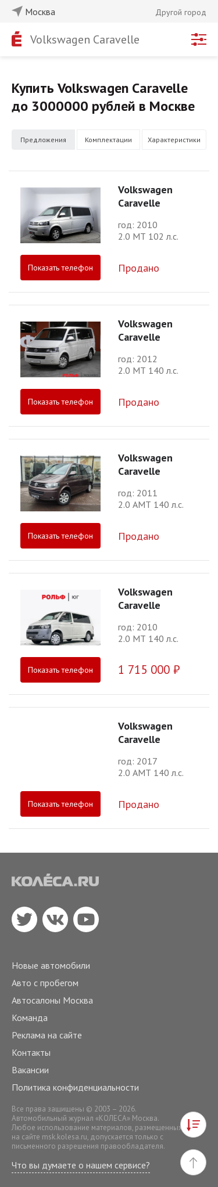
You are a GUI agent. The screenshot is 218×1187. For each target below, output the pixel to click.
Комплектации (108, 139)
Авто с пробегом (45, 982)
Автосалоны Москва (52, 1000)
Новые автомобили (51, 965)
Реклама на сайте (47, 1035)
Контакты (31, 1052)
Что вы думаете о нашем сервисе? (81, 1165)
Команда (30, 1017)
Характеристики (174, 139)
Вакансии (30, 1070)
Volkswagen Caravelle (85, 39)
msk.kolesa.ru (64, 1137)
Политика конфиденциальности (75, 1087)
